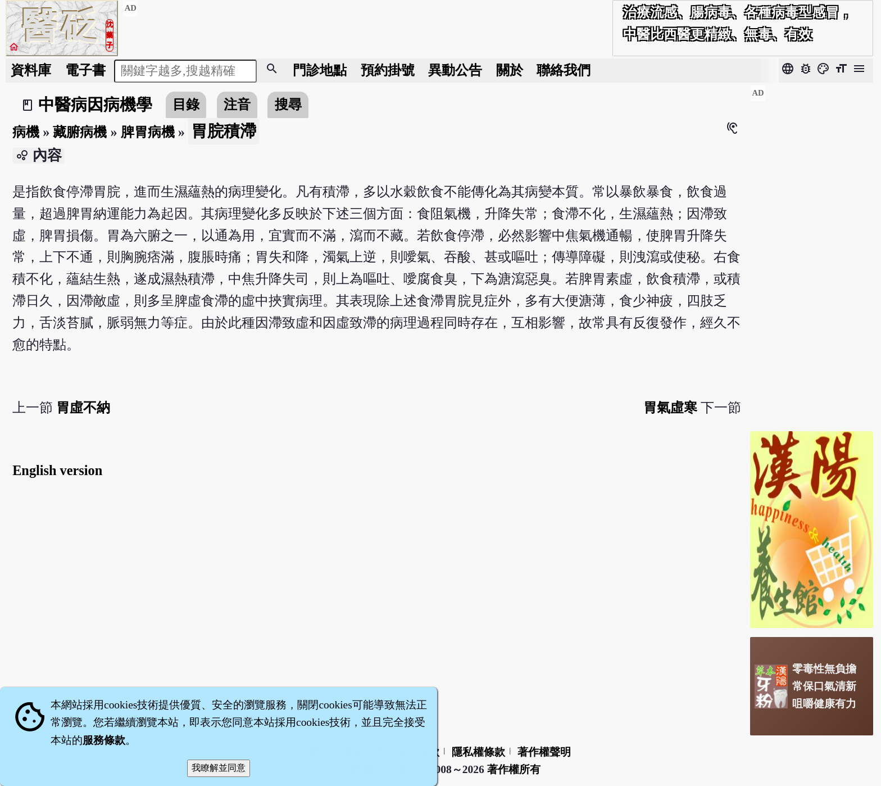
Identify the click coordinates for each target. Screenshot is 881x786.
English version (57, 470)
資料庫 (31, 70)
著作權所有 (514, 769)
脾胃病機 (148, 131)
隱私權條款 (478, 752)
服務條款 (104, 740)
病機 (25, 131)
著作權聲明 (544, 752)
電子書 (85, 70)
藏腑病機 (80, 131)
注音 (237, 104)
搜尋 (288, 104)
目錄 (185, 104)
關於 (509, 70)
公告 (455, 70)
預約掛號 (388, 70)
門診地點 (320, 70)
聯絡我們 (564, 70)
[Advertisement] (811, 253)
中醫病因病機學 (95, 105)
